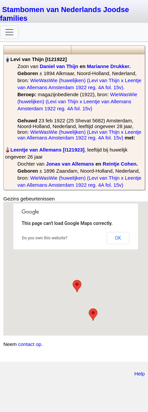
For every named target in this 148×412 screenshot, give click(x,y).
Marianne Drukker (108, 66)
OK (118, 238)
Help (139, 373)
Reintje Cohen (120, 164)
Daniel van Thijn (59, 66)
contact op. (30, 344)
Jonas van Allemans (70, 164)
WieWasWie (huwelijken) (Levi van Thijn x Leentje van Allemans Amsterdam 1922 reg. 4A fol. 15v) (77, 101)
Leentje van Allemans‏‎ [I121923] (47, 150)
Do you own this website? (45, 238)
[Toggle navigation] (9, 32)
